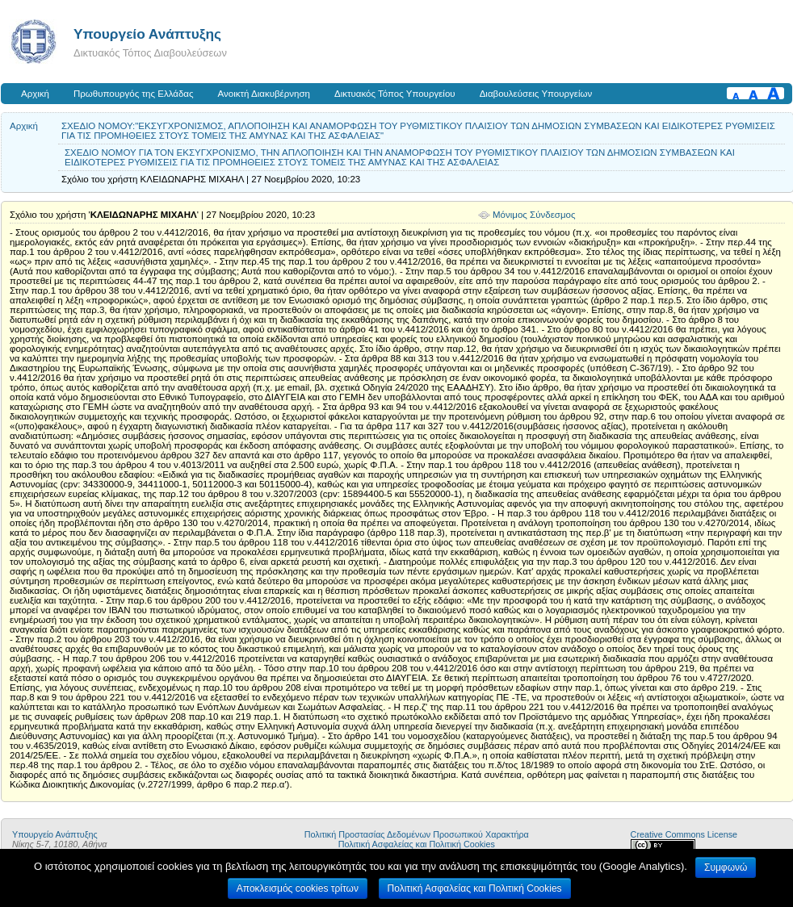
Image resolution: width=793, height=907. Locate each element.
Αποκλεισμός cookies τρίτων (298, 888)
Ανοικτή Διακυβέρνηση (264, 93)
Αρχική (35, 93)
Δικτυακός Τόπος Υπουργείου (394, 93)
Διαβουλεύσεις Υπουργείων (536, 93)
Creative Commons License (684, 834)
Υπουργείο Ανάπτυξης (147, 34)
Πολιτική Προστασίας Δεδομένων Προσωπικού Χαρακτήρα (416, 834)
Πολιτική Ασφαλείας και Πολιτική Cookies (416, 844)
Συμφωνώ (725, 867)
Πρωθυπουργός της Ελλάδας (133, 93)
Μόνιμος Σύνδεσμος (534, 214)
